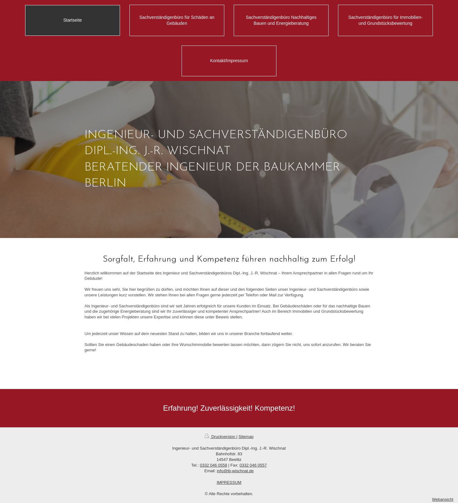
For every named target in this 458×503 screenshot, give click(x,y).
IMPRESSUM (229, 482)
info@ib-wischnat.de (235, 470)
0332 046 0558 (213, 465)
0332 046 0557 (253, 465)
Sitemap (246, 436)
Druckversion (220, 436)
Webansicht (442, 499)
